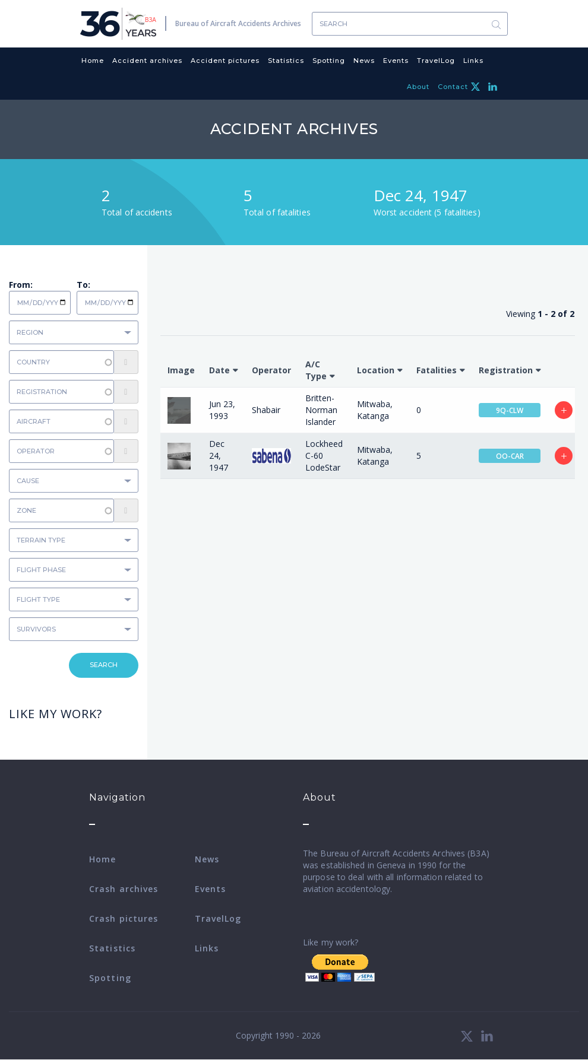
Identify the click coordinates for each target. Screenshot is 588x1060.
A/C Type (316, 370)
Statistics (286, 60)
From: (21, 284)
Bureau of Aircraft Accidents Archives (238, 23)
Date (219, 370)
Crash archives (123, 888)
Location (375, 370)
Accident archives (147, 60)
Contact (453, 86)
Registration (506, 370)
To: (83, 284)
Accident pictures (225, 60)
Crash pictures (123, 918)
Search (496, 24)
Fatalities (436, 370)
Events (396, 60)
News (364, 60)
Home (92, 60)
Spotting (328, 60)
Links (473, 60)
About (418, 86)
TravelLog (436, 60)
